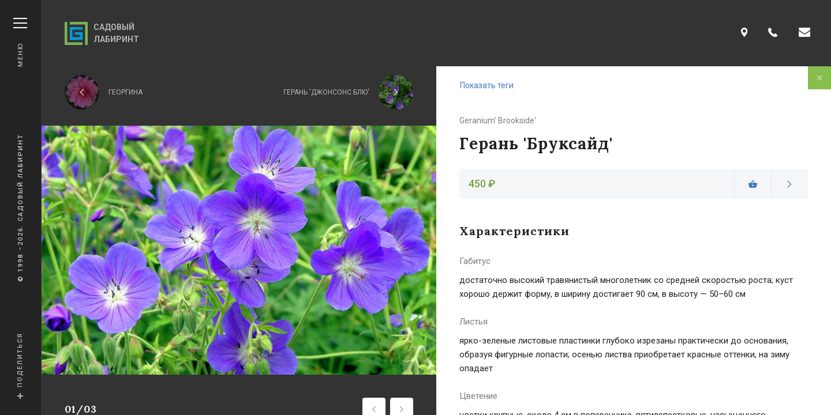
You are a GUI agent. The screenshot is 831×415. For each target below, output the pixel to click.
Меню (20, 42)
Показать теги (487, 85)
